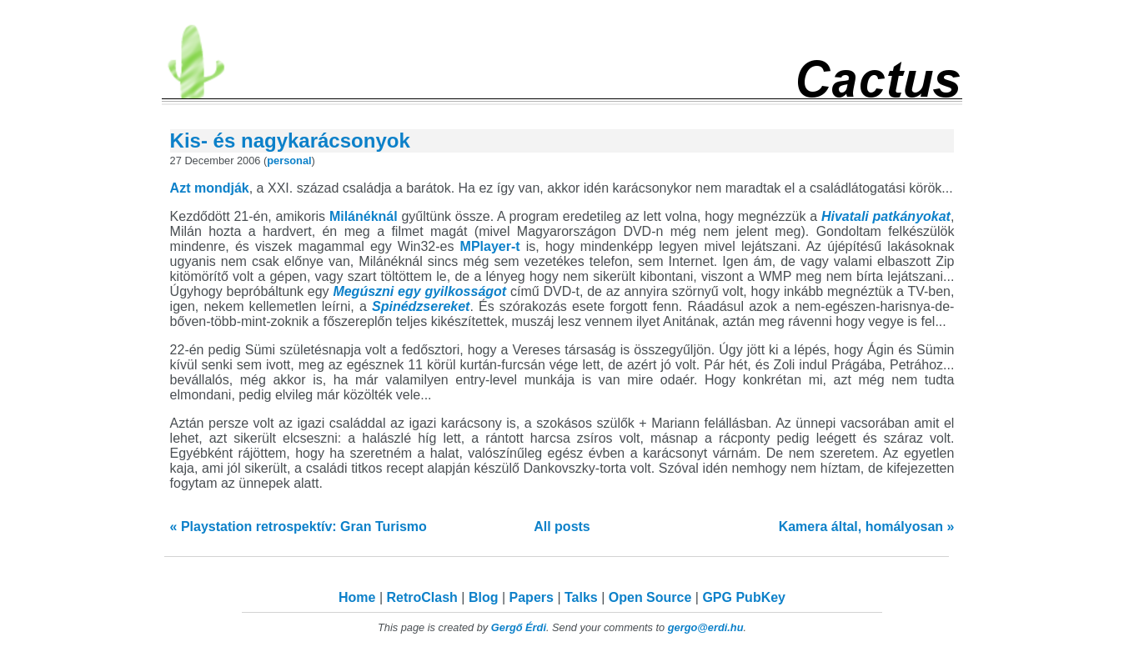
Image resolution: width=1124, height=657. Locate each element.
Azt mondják (209, 188)
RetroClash (422, 597)
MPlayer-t (490, 246)
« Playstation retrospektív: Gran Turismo (298, 526)
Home (357, 597)
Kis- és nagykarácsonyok (290, 140)
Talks (581, 597)
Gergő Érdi (518, 627)
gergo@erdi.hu (706, 627)
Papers (531, 597)
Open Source (650, 597)
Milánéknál (363, 216)
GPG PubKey (743, 597)
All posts (562, 526)
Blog (484, 597)
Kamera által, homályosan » (867, 526)
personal (289, 160)
